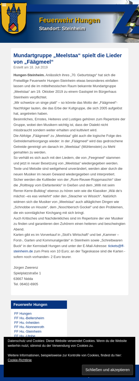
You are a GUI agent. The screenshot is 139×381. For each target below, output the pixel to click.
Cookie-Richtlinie (20, 360)
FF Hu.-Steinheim (28, 331)
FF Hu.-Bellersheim (29, 318)
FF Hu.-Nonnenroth (29, 327)
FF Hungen (23, 313)
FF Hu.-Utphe (24, 336)
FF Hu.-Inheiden (26, 323)
